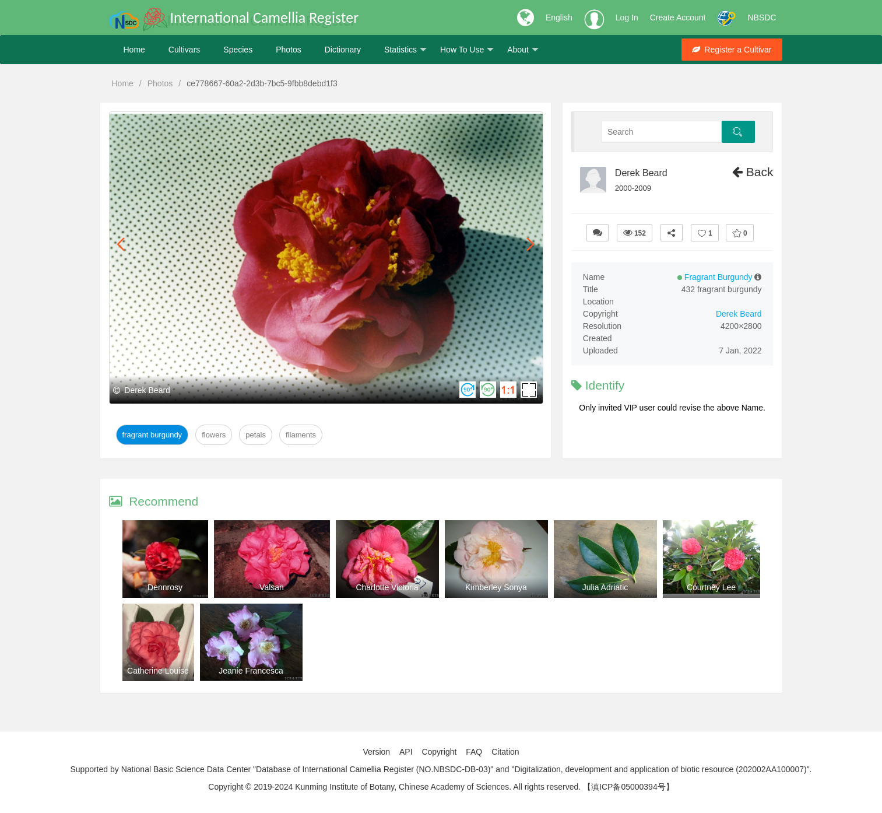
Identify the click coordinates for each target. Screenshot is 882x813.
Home (134, 49)
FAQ (474, 751)
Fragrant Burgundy (152, 434)
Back (753, 171)
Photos (288, 49)
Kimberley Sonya (496, 587)
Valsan (271, 587)
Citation (505, 751)
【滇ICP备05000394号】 (628, 786)
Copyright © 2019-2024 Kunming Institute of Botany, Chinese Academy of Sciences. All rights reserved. (394, 786)
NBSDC (761, 17)
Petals (255, 434)
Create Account (678, 17)
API (406, 751)
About (523, 50)
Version (376, 751)
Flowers (214, 434)
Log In (627, 17)
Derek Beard (641, 173)
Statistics (405, 50)
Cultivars (184, 49)
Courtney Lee (711, 587)
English (559, 17)
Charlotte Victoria (387, 587)
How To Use (467, 50)
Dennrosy (164, 587)
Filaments (301, 434)
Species (237, 49)
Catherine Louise (158, 670)
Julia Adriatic (605, 587)
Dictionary (343, 49)
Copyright (438, 751)
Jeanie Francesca (251, 670)
